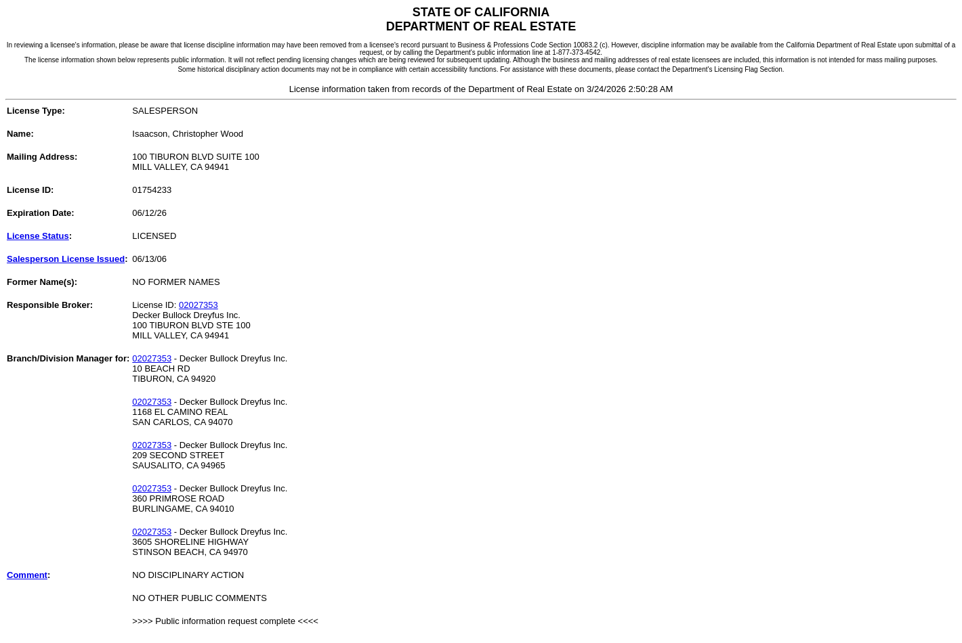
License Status (38, 236)
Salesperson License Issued (66, 259)
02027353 (198, 305)
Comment (27, 575)
